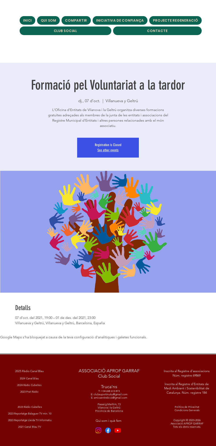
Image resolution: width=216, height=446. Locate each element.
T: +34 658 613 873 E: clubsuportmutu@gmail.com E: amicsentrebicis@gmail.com (109, 394)
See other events (108, 150)
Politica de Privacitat (187, 406)
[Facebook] (108, 430)
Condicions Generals (187, 410)
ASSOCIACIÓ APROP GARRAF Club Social (109, 373)
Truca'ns (109, 386)
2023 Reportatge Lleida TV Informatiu (30, 420)
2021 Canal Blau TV (29, 426)
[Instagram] (98, 430)
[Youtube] (117, 430)
